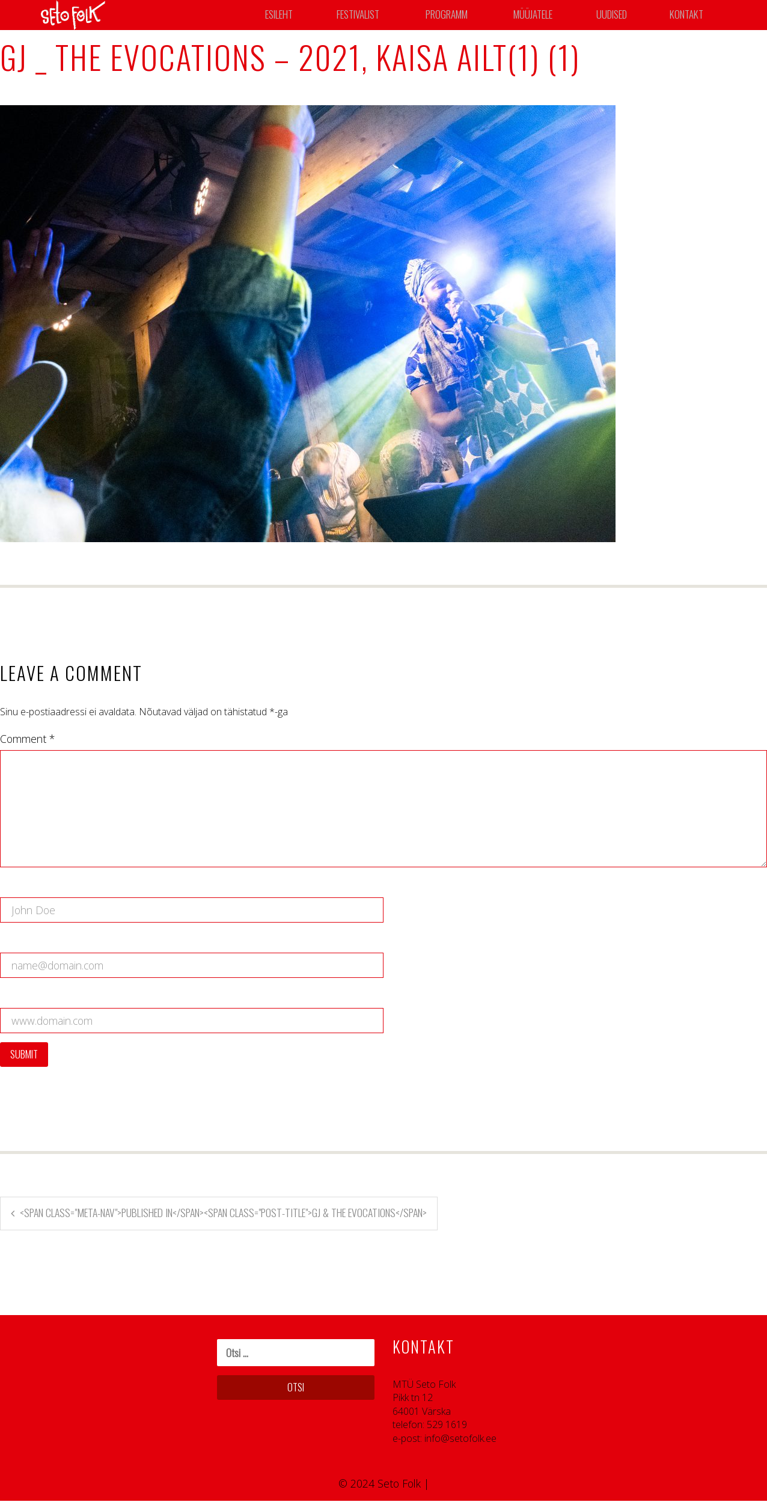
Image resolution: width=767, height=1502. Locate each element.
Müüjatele (536, 15)
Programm (450, 15)
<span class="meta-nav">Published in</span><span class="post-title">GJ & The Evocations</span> (223, 1213)
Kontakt (688, 15)
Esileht (280, 15)
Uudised (615, 15)
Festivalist (359, 15)
